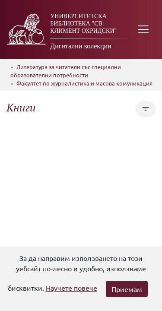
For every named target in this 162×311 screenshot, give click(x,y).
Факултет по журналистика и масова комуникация (84, 83)
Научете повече (71, 287)
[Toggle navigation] (143, 30)
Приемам (126, 289)
